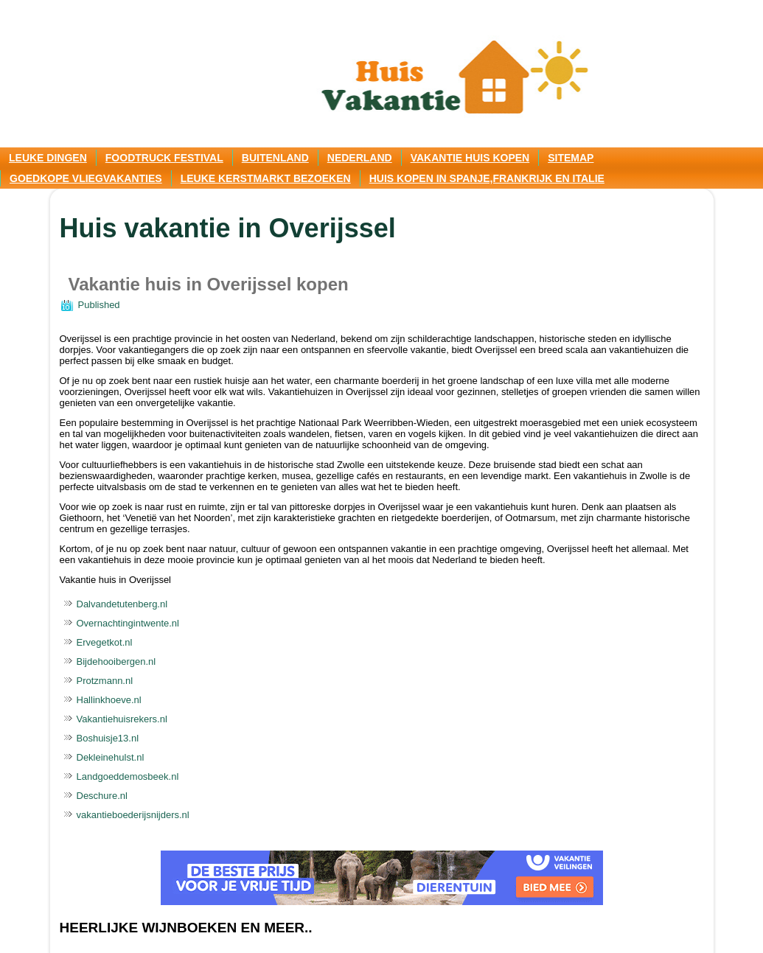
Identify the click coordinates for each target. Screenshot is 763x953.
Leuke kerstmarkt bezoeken (266, 178)
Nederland (359, 158)
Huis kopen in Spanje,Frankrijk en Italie (487, 178)
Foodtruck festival (164, 158)
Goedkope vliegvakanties (86, 178)
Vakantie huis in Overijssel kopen (209, 284)
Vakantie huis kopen (470, 158)
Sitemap (570, 158)
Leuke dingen (48, 158)
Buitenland (275, 158)
